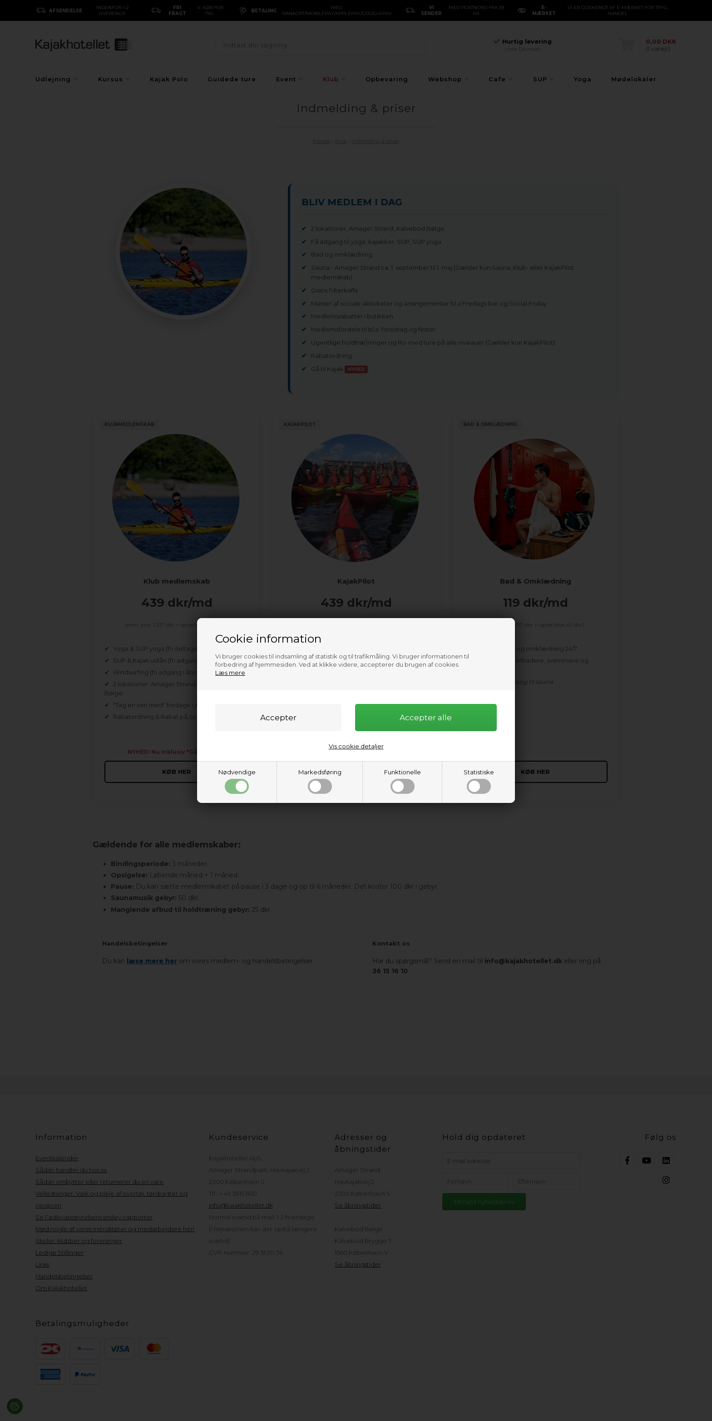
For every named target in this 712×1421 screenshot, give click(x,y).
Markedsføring (319, 781)
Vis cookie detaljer (356, 746)
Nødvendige (237, 781)
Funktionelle (402, 781)
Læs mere (230, 672)
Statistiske (479, 781)
